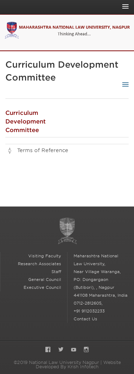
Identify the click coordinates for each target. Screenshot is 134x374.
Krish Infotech (83, 366)
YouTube (73, 350)
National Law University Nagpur (67, 231)
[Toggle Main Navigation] (124, 6)
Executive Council (42, 287)
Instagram (86, 350)
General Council (44, 279)
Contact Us (85, 318)
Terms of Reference (42, 150)
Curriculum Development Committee (25, 121)
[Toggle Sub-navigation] (124, 84)
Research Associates (39, 263)
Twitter (60, 350)
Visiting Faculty (44, 255)
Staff (56, 271)
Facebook (47, 350)
